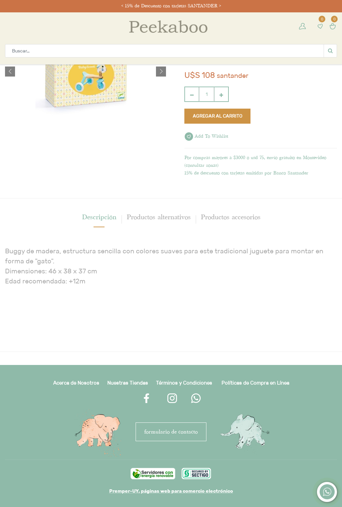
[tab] (99, 217)
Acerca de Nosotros (76, 383)
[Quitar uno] (191, 94)
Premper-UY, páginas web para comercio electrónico (171, 491)
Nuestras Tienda (126, 383)
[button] (10, 72)
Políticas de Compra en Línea (255, 383)
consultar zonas (201, 165)
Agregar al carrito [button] (217, 116)
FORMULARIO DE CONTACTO (171, 431)
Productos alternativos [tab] (159, 217)
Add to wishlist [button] (206, 136)
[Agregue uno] (221, 94)
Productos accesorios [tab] (231, 217)
